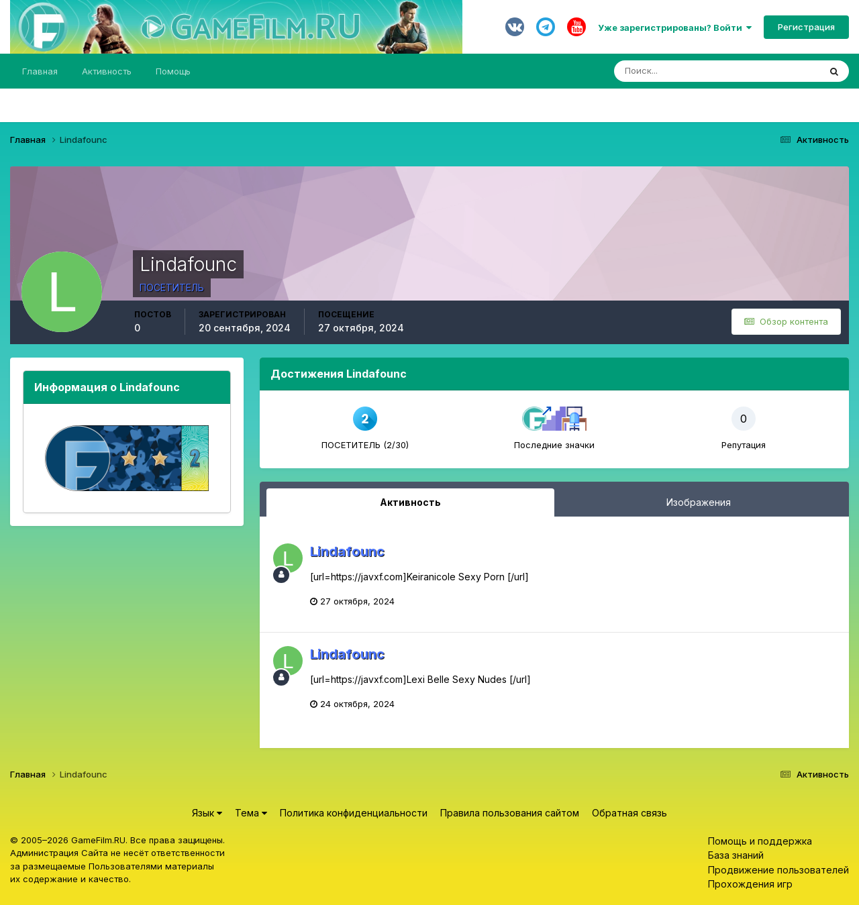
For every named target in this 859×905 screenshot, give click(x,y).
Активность (107, 71)
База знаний (736, 855)
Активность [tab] (410, 502)
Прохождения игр (750, 884)
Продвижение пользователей (778, 869)
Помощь (173, 71)
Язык (207, 812)
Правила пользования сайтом (509, 812)
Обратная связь (629, 812)
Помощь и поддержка (760, 841)
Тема (251, 812)
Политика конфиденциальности (353, 812)
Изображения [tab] (698, 502)
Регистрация (806, 26)
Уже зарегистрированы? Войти (675, 27)
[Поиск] (659, 71)
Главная (40, 71)
